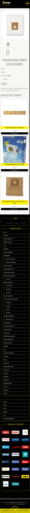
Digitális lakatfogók (10, 259)
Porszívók (5, 346)
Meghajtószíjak (9, 319)
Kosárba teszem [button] (15, 133)
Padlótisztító (6, 370)
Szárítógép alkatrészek (8, 316)
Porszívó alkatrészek (8, 296)
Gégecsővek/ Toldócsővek (12, 299)
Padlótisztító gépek (7, 343)
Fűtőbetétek (8, 289)
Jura (4, 350)
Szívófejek (8, 306)
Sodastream (6, 380)
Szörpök (5, 393)
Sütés (4, 245)
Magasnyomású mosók (8, 339)
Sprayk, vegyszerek (7, 266)
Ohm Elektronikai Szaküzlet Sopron (16, 502)
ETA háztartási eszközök (8, 326)
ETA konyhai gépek (7, 329)
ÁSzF (4, 415)
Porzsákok (8, 75)
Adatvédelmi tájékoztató (8, 418)
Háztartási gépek (7, 323)
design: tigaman (22, 504)
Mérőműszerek (6, 255)
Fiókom (5, 402)
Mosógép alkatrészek (8, 282)
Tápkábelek (8, 313)
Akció (4, 232)
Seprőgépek (5, 376)
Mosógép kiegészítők (7, 239)
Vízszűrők (5, 356)
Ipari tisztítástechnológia (9, 336)
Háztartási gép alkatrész (8, 272)
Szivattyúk (8, 279)
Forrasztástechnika (7, 252)
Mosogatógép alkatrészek (9, 276)
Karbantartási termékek (8, 353)
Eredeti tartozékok (7, 383)
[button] (2, 10)
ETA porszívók (6, 333)
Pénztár (5, 405)
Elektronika (5, 249)
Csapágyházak (9, 286)
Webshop (5, 412)
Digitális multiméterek (11, 262)
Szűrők (7, 309)
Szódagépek (6, 390)
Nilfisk (4, 360)
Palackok (5, 386)
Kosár (4, 408)
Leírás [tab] (5, 79)
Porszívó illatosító (7, 242)
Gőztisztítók (6, 363)
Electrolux (5, 235)
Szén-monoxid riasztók (8, 269)
